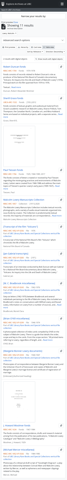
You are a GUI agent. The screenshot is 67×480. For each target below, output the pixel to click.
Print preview (8, 47)
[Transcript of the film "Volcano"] (20, 226)
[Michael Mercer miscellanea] (18, 449)
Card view (36, 47)
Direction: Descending (54, 52)
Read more (16, 87)
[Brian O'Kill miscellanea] (16, 318)
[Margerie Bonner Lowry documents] (22, 351)
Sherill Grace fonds (13, 98)
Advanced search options (16, 40)
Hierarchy (23, 47)
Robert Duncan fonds (14, 66)
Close (15, 22)
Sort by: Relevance (34, 52)
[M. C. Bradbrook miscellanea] (19, 283)
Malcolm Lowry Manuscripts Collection (23, 199)
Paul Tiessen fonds (13, 170)
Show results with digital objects (49, 59)
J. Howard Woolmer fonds (16, 425)
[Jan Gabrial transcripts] (15, 253)
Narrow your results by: (33, 16)
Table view (48, 47)
